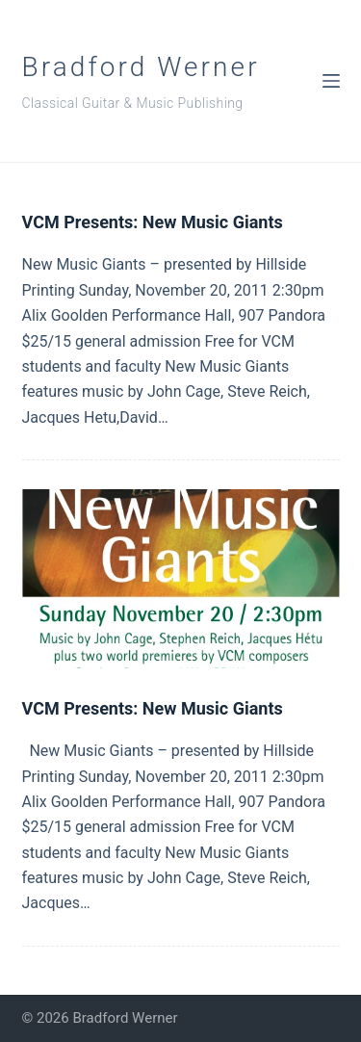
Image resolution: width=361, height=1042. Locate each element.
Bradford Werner (141, 67)
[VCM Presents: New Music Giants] (181, 578)
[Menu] (331, 81)
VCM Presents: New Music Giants (152, 222)
